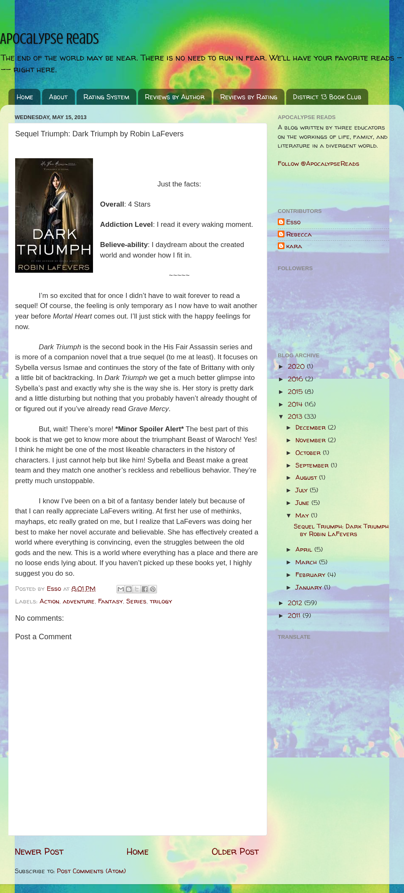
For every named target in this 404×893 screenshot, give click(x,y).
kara (294, 246)
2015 (296, 391)
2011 (295, 615)
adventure (79, 601)
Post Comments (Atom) (91, 870)
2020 (297, 366)
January (309, 587)
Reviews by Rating (248, 96)
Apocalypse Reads (49, 38)
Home (25, 96)
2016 (296, 379)
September (313, 465)
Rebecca (299, 235)
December (311, 427)
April (304, 549)
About (58, 96)
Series (136, 601)
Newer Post (39, 851)
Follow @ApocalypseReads (318, 163)
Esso (293, 222)
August (307, 477)
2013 (296, 416)
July (302, 490)
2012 (296, 602)
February (311, 574)
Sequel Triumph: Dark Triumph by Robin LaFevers (341, 530)
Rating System (106, 96)
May (303, 515)
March (307, 562)
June (303, 502)
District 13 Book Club (327, 96)
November (311, 440)
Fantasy (110, 601)
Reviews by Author (175, 96)
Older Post (235, 851)
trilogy (161, 601)
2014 (296, 404)
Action (49, 601)
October (309, 452)
